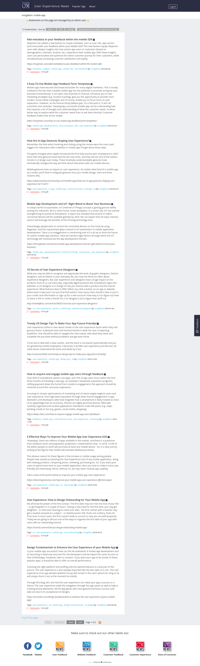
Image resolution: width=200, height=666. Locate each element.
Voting (70, 29)
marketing (94, 419)
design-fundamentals (73, 605)
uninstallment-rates (63, 419)
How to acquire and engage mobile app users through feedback (65, 374)
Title (61, 29)
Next (71, 622)
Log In (173, 6)
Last (80, 622)
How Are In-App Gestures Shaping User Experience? (58, 140)
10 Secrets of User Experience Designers (51, 269)
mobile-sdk (68, 69)
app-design (69, 485)
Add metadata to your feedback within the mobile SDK (59, 39)
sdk (76, 125)
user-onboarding (71, 532)
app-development (52, 252)
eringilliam (96, 69)
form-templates (66, 125)
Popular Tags (78, 6)
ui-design (88, 189)
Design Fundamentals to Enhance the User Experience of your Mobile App (71, 547)
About (92, 6)
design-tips (65, 359)
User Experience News (51, 6)
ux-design (89, 605)
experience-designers (81, 308)
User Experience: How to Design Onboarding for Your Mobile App (66, 500)
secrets (55, 308)
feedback (36, 419)
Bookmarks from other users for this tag (98, 29)
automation (84, 252)
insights (46, 69)
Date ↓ (51, 29)
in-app (51, 189)
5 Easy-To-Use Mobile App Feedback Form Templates (58, 83)
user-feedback (81, 69)
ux (94, 189)
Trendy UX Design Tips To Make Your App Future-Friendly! (61, 323)
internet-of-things (70, 252)
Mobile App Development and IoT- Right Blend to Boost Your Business (69, 204)
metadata (36, 69)
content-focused (75, 189)
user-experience (86, 125)
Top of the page (30, 617)
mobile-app (56, 69)
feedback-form (51, 125)
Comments (35, 71)
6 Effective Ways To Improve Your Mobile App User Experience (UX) (67, 436)
